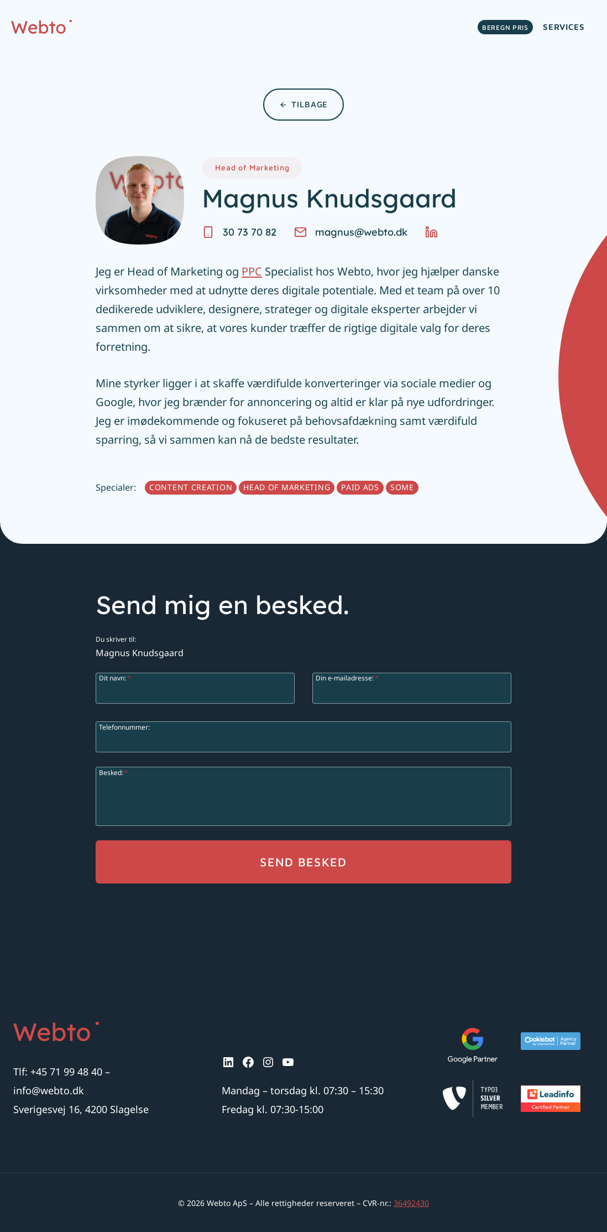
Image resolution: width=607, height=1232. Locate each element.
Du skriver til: (116, 639)
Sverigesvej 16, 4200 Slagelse (81, 1109)
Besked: (113, 772)
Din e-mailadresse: (347, 677)
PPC (252, 271)
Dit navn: (115, 677)
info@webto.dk (48, 1090)
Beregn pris (505, 27)
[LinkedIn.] (435, 232)
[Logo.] (56, 1031)
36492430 (411, 1203)
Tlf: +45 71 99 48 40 (57, 1071)
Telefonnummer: (124, 726)
